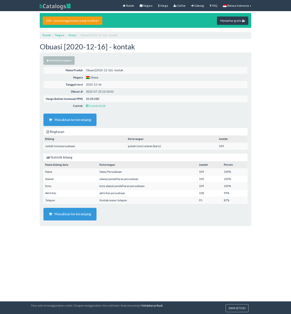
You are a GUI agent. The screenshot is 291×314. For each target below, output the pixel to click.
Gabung (197, 5)
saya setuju (237, 308)
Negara (146, 5)
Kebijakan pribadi (152, 305)
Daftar (180, 5)
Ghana (72, 35)
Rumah (128, 5)
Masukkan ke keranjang (70, 119)
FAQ (213, 5)
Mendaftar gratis (232, 20)
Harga (163, 5)
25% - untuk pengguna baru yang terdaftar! (72, 20)
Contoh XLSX (96, 105)
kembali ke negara (59, 60)
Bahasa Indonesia (237, 5)
